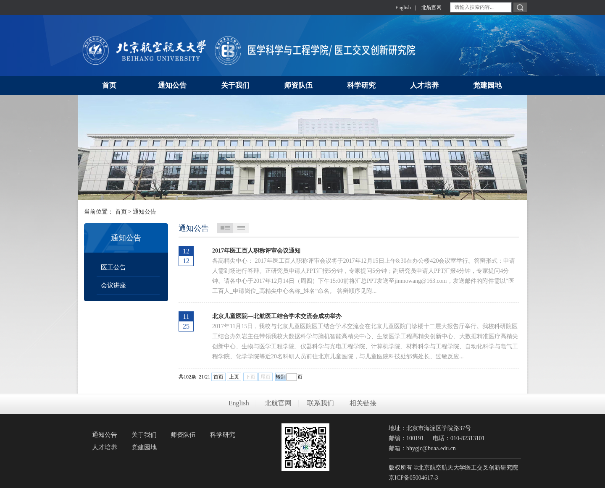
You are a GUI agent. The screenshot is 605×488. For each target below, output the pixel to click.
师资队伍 (183, 434)
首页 (121, 212)
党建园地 (144, 447)
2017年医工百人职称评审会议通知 (256, 251)
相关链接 (363, 403)
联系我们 (320, 403)
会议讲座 (113, 285)
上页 (234, 377)
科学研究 (222, 434)
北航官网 (431, 7)
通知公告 (144, 212)
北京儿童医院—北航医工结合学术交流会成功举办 (277, 316)
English (403, 7)
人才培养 (104, 447)
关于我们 (144, 434)
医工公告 (113, 267)
